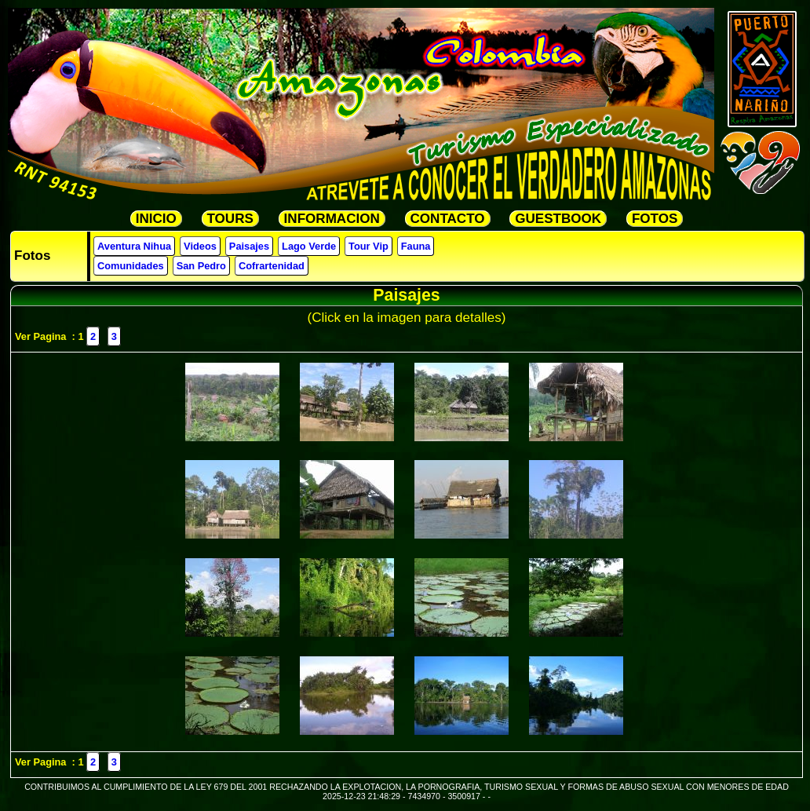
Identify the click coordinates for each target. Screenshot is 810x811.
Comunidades (130, 266)
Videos (200, 246)
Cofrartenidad (272, 266)
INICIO (156, 218)
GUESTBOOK (558, 218)
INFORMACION (332, 218)
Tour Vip (368, 246)
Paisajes (249, 246)
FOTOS (654, 218)
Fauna (416, 246)
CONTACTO (447, 218)
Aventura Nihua (134, 246)
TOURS (230, 218)
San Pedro (201, 266)
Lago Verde (309, 246)
